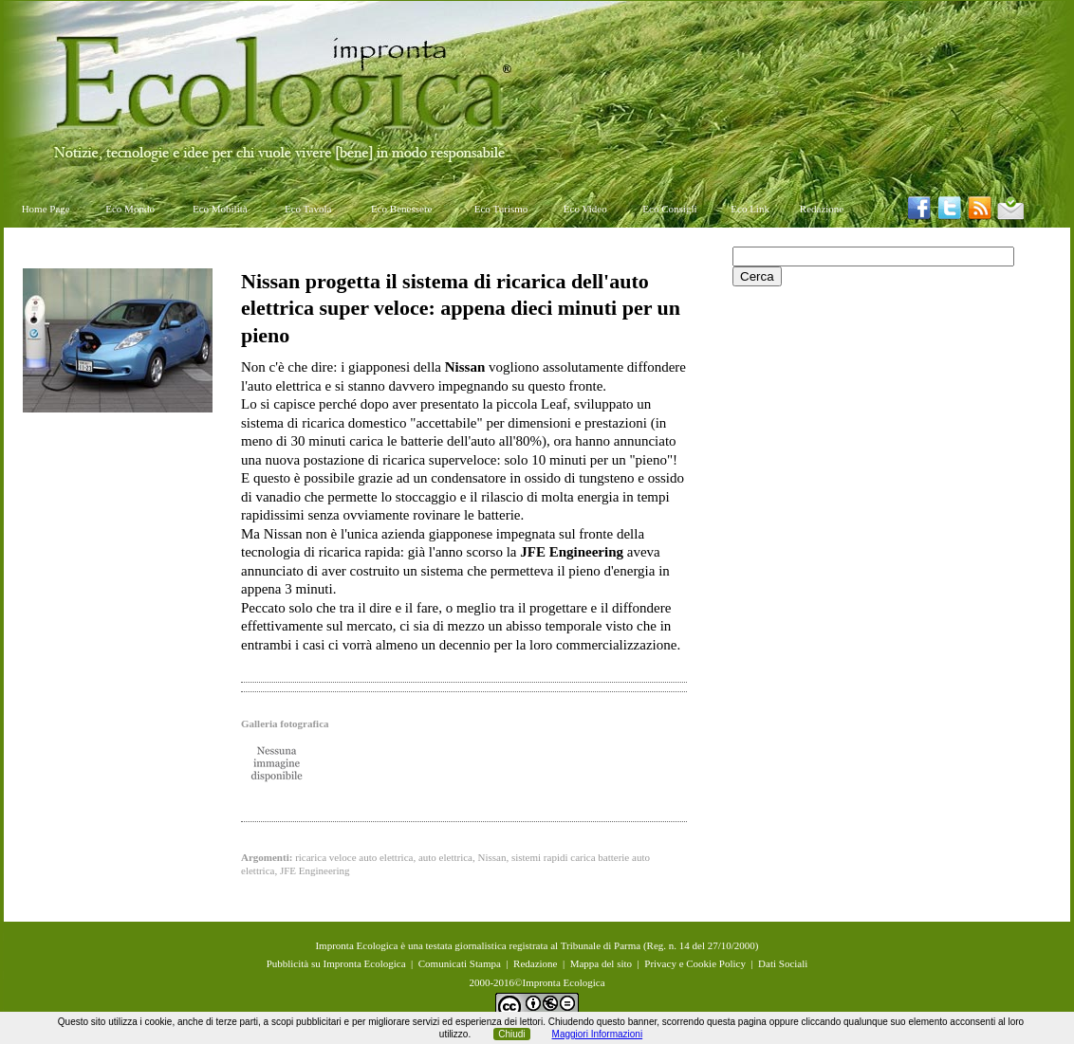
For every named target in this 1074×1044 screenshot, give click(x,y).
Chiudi (511, 1034)
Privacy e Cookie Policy (695, 963)
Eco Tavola (308, 208)
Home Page (46, 208)
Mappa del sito (601, 963)
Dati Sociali (782, 963)
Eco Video (585, 208)
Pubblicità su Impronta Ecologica (336, 963)
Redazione (821, 208)
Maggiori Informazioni (597, 1034)
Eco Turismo (501, 208)
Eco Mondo (130, 208)
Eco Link (750, 208)
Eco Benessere (401, 208)
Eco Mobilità (220, 208)
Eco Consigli (669, 208)
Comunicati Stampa (459, 963)
